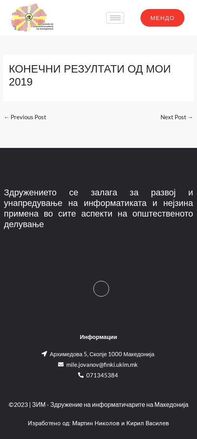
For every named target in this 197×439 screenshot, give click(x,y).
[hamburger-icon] (115, 18)
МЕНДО (162, 17)
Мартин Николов (96, 423)
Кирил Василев (147, 423)
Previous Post (25, 117)
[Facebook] (101, 289)
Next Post (177, 117)
